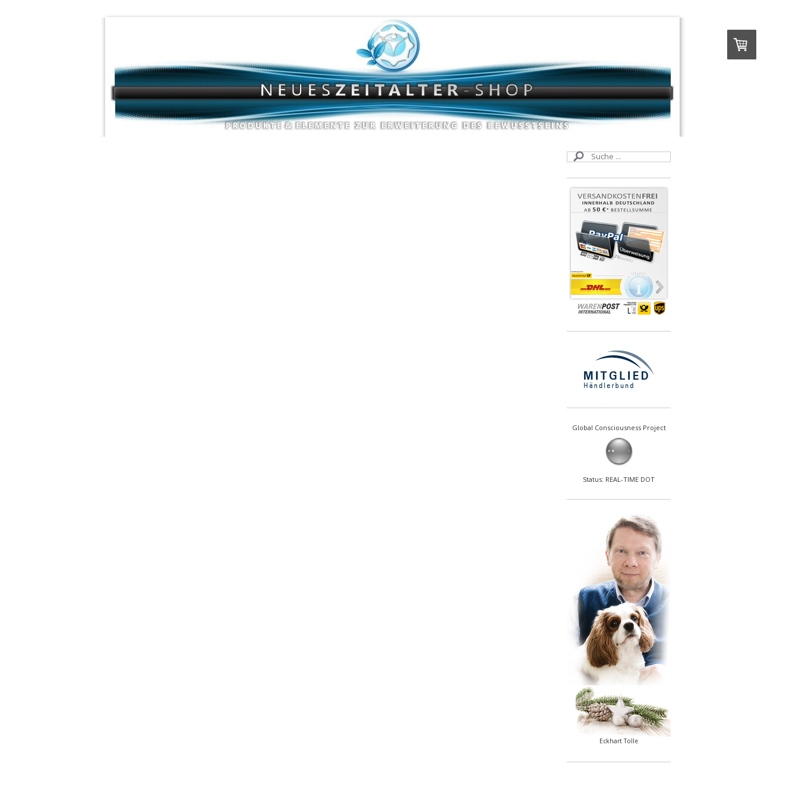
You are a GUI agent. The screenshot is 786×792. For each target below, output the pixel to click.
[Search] (619, 157)
